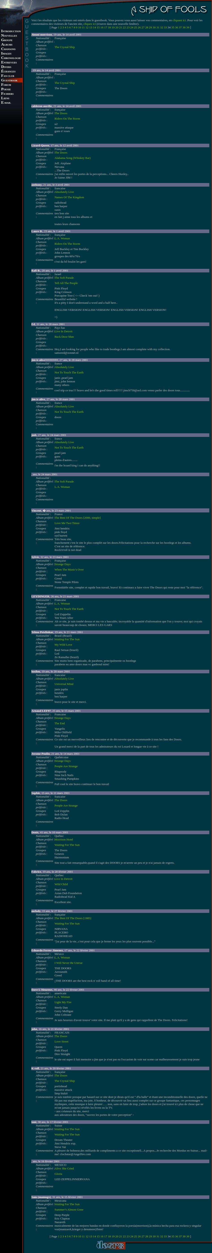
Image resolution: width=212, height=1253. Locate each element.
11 (83, 27)
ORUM (6, 85)
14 (94, 27)
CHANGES (8, 71)
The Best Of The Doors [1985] (73, 918)
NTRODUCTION (11, 31)
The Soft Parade (64, 277)
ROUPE (7, 40)
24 (131, 27)
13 (90, 27)
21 (120, 27)
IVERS (6, 67)
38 (183, 27)
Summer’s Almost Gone (69, 1209)
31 (157, 27)
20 (116, 27)
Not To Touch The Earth (69, 372)
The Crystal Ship (65, 47)
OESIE (6, 89)
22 (124, 27)
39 (187, 27)
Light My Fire (63, 1002)
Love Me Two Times (67, 523)
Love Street (62, 1041)
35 (172, 27)
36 (176, 27)
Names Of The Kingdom (69, 197)
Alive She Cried (64, 1168)
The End (60, 723)
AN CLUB (7, 76)
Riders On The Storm (67, 118)
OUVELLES (9, 36)
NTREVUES (9, 62)
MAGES (6, 54)
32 (161, 27)
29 (150, 27)
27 (142, 27)
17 (105, 27)
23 (127, 27)
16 (102, 27)
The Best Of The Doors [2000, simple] (78, 517)
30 (154, 27)
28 (146, 27)
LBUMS (6, 45)
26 (139, 27)
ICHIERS (7, 94)
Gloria (58, 1173)
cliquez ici (90, 23)
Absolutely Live (64, 192)
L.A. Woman (62, 238)
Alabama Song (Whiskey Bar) (73, 158)
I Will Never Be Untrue (69, 962)
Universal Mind (64, 684)
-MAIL (6, 103)
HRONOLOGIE (11, 58)
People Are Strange (66, 766)
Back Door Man (64, 336)
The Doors (61, 113)
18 (109, 27)
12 (87, 27)
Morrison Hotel (64, 839)
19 (113, 27)
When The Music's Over (69, 569)
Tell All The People (66, 283)
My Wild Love (63, 644)
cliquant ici (179, 20)
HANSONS (8, 49)
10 (79, 27)
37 (180, 27)
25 (135, 27)
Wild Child (61, 884)
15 (98, 27)
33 (165, 27)
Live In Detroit (64, 331)
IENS (5, 98)
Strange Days (63, 564)
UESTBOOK (9, 80)
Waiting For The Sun (67, 639)
